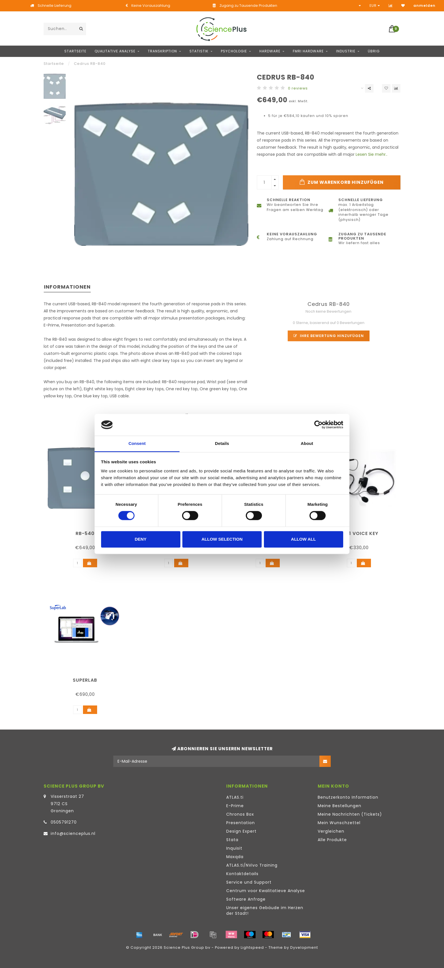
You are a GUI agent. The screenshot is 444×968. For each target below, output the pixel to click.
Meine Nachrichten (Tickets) (350, 814)
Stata (232, 840)
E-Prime (235, 806)
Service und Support (249, 882)
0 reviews (298, 88)
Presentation (240, 823)
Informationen (67, 286)
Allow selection (222, 539)
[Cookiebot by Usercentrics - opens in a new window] (318, 425)
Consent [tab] (137, 443)
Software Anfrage (246, 899)
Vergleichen (331, 831)
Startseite (75, 51)
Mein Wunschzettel (339, 823)
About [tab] (307, 443)
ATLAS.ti (235, 797)
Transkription (162, 51)
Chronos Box (240, 814)
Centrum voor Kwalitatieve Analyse (265, 891)
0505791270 (64, 822)
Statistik (198, 51)
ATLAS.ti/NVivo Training (252, 865)
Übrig (374, 51)
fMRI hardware (308, 51)
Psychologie (234, 51)
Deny (141, 539)
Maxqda (235, 857)
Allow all (303, 539)
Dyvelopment (304, 947)
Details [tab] (222, 443)
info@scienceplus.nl (73, 833)
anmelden (424, 5)
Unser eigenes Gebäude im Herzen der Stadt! (264, 910)
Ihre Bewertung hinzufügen (328, 335)
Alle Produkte (332, 840)
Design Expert (241, 831)
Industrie (345, 51)
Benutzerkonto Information (348, 797)
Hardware (269, 51)
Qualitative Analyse (115, 51)
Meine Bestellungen (339, 806)
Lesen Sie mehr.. (371, 154)
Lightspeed (252, 947)
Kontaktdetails (242, 874)
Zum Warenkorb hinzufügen (341, 182)
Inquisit (234, 848)
